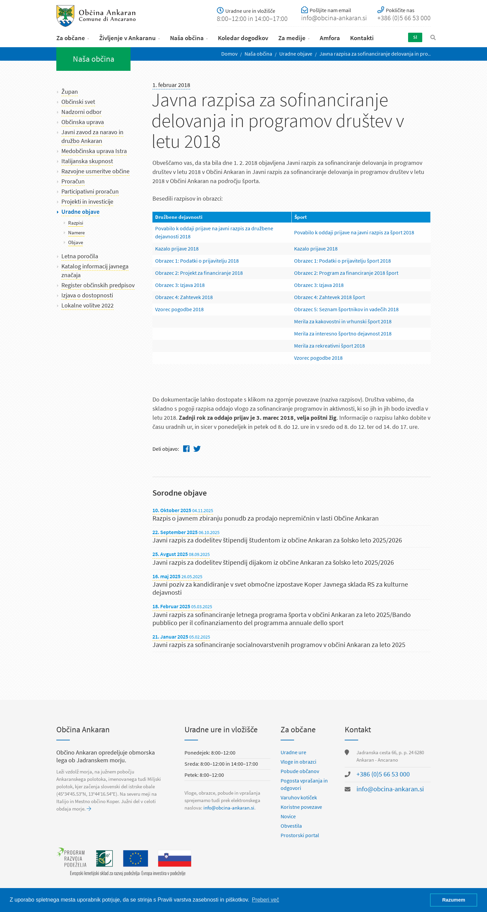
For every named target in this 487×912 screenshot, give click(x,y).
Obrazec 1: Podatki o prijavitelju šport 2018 (342, 259)
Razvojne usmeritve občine (95, 170)
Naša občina (187, 36)
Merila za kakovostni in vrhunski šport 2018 (343, 319)
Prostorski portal (300, 835)
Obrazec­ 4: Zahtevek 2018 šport (329, 295)
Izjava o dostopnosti (87, 294)
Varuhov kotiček (299, 797)
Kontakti (362, 36)
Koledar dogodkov (243, 36)
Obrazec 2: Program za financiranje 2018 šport (346, 271)
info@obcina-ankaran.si (228, 807)
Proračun (73, 180)
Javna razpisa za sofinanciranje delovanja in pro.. (375, 52)
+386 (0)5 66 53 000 (383, 773)
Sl (414, 36)
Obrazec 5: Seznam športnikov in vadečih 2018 (346, 307)
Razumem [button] (453, 900)
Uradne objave (295, 52)
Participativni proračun (90, 190)
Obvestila (291, 825)
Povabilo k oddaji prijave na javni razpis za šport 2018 (354, 230)
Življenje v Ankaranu (127, 36)
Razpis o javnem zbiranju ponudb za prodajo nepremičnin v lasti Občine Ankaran (265, 517)
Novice (288, 816)
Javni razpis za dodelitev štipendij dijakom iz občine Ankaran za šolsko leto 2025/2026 (273, 560)
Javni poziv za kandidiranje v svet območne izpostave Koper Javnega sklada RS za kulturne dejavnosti (280, 587)
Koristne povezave (301, 806)
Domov (229, 52)
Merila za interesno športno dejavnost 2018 (343, 331)
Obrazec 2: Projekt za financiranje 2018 (199, 271)
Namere (76, 231)
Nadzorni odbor (81, 111)
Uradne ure (293, 752)
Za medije (292, 36)
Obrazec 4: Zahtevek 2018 (184, 295)
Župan (69, 90)
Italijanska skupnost (87, 160)
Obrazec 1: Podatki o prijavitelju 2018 (197, 259)
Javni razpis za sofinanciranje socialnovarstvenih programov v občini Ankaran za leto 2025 (278, 643)
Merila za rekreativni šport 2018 (329, 344)
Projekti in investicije (87, 200)
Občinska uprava (82, 121)
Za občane (70, 36)
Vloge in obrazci (298, 761)
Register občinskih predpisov (98, 284)
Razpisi (75, 221)
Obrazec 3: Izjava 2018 (180, 283)
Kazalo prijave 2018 (177, 247)
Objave (75, 241)
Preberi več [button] (265, 900)
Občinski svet (78, 100)
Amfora (330, 36)
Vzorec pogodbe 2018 (179, 307)
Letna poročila (79, 255)
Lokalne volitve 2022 (87, 304)
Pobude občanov (300, 770)
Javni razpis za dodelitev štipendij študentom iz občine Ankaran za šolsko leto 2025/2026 (277, 538)
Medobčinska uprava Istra (94, 150)
